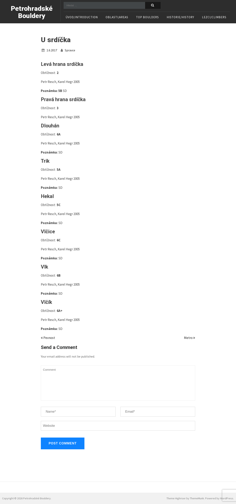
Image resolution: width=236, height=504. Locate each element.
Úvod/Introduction (82, 17)
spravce (70, 50)
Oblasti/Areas (117, 17)
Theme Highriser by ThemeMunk (185, 498)
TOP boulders (147, 17)
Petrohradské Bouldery (32, 12)
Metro (189, 338)
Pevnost (48, 338)
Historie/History (180, 17)
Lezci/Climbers (214, 17)
